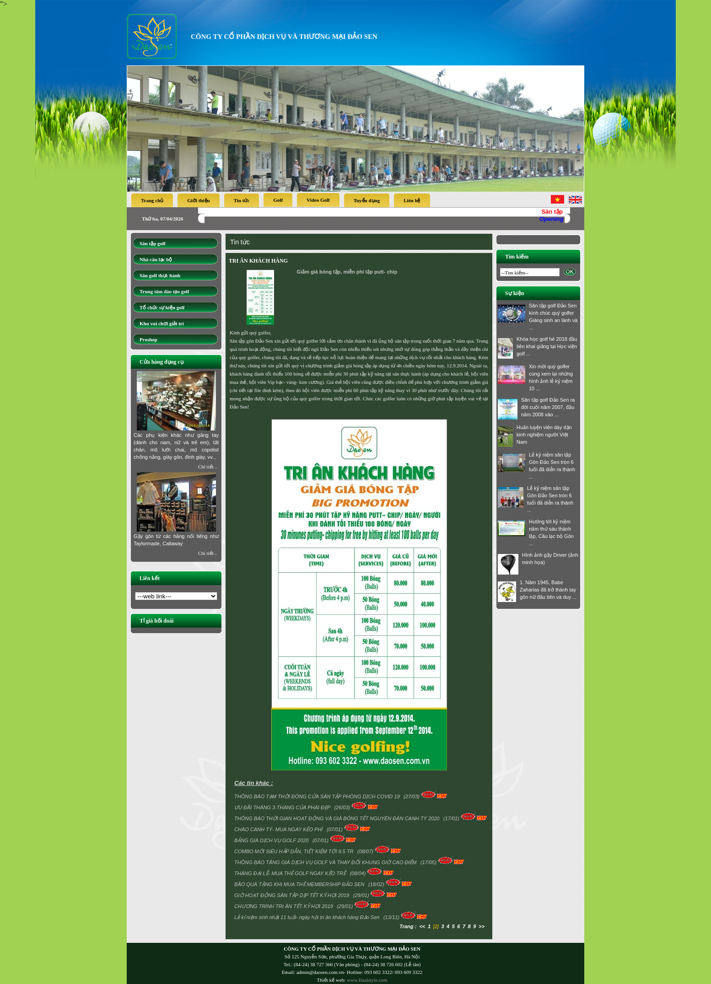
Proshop (148, 339)
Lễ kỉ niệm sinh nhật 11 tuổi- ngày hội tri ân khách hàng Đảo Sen (307, 917)
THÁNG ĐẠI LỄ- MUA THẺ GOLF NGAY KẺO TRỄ (290, 873)
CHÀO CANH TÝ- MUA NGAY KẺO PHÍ (279, 829)
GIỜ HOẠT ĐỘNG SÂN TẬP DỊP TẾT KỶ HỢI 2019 (292, 895)
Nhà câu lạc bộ (156, 259)
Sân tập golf (153, 243)
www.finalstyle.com (367, 980)
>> (481, 926)
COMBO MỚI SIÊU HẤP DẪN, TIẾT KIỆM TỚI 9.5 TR (294, 851)
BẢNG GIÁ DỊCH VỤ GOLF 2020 (272, 840)
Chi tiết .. (207, 466)
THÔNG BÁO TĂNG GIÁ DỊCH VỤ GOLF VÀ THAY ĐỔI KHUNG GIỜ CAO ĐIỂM (326, 862)
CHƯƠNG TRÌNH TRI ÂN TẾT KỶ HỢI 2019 (284, 906)
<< (422, 926)
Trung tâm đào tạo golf (164, 291)
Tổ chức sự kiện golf (162, 307)
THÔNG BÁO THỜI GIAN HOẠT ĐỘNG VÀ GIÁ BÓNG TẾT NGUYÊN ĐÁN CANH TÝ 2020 (337, 818)
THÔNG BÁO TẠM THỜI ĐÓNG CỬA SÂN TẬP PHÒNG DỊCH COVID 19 (317, 796)
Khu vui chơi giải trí (162, 323)
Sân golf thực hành (160, 275)
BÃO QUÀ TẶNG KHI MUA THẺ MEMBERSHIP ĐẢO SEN (300, 884)
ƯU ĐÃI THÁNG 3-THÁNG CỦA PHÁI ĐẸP (283, 807)
